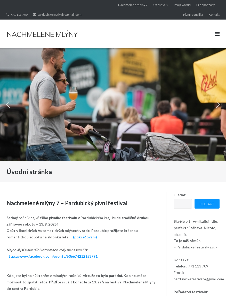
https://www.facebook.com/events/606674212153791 (52, 256)
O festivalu (160, 5)
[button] (8, 105)
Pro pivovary (182, 5)
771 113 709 (19, 14)
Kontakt (214, 14)
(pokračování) (85, 237)
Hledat (180, 195)
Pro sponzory (205, 5)
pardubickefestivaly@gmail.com (60, 14)
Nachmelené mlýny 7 (133, 5)
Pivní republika (193, 14)
